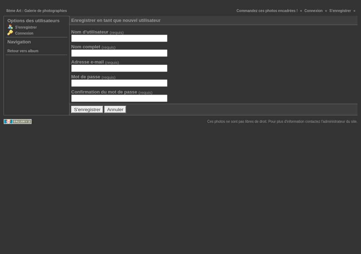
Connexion (314, 11)
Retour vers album (22, 51)
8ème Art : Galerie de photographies (36, 11)
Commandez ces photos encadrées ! (267, 11)
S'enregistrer (340, 11)
